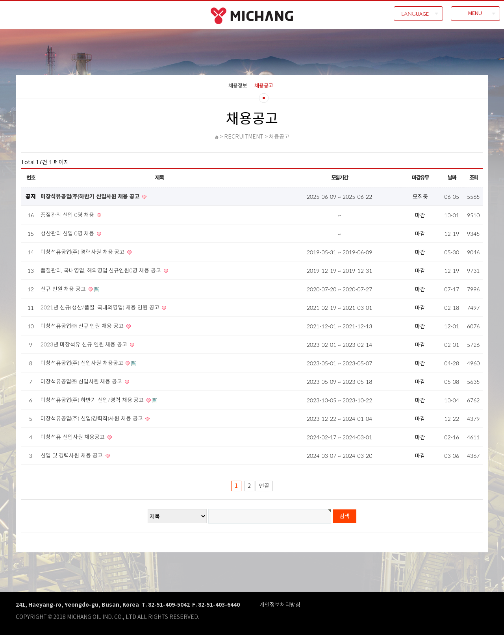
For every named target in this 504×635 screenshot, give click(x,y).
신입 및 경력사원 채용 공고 (72, 455)
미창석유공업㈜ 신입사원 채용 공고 (82, 381)
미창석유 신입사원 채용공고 (73, 436)
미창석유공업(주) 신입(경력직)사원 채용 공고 (93, 418)
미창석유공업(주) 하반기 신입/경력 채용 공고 (93, 399)
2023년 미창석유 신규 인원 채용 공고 (85, 344)
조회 (473, 177)
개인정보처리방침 (279, 604)
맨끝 (264, 486)
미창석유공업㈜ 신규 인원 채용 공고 (83, 325)
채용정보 (237, 85)
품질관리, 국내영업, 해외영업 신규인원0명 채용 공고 (102, 270)
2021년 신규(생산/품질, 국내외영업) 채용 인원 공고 (101, 307)
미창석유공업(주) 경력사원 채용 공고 (83, 251)
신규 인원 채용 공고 (64, 288)
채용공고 (263, 85)
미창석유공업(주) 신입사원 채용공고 (83, 362)
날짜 (452, 177)
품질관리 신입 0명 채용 (68, 214)
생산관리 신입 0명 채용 (68, 233)
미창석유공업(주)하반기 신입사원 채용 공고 (91, 196)
